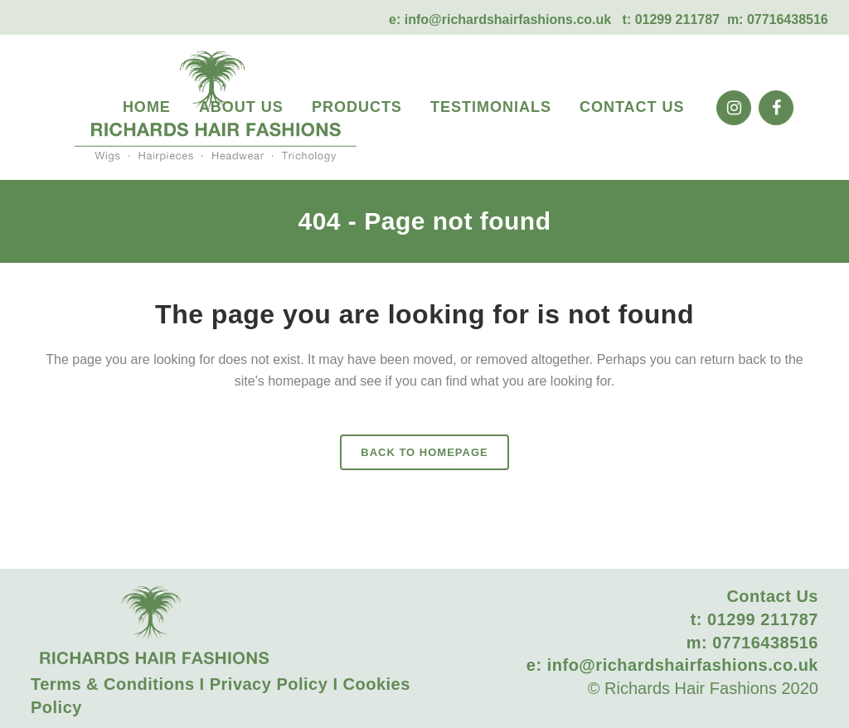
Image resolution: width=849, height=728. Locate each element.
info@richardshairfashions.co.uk (508, 19)
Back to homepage (424, 452)
